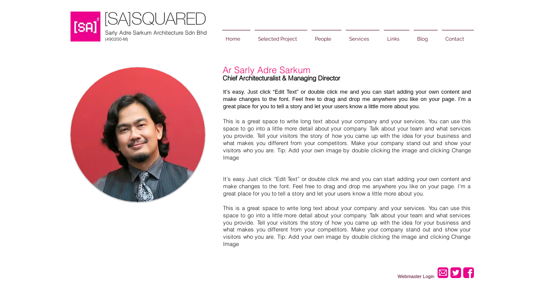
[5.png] (455, 272)
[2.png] (443, 272)
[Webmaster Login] (416, 276)
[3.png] (468, 272)
